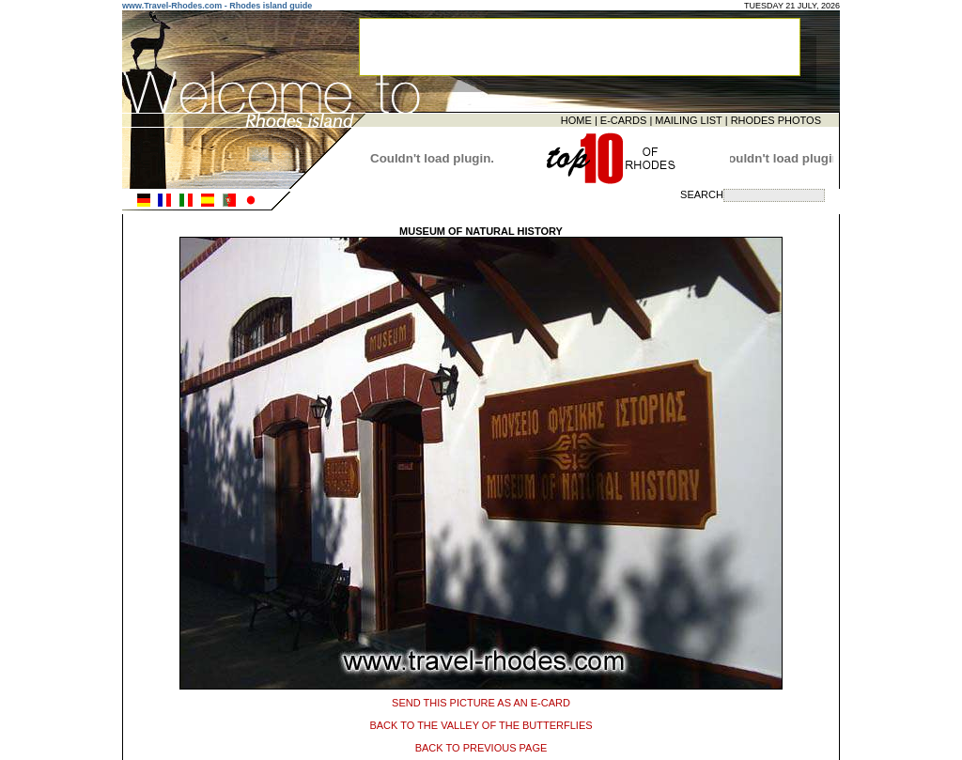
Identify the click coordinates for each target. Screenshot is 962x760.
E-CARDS (623, 119)
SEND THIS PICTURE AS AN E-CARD (481, 700)
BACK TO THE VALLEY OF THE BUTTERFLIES (480, 722)
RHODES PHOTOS (776, 119)
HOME (576, 119)
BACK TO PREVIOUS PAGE (481, 745)
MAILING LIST (688, 119)
